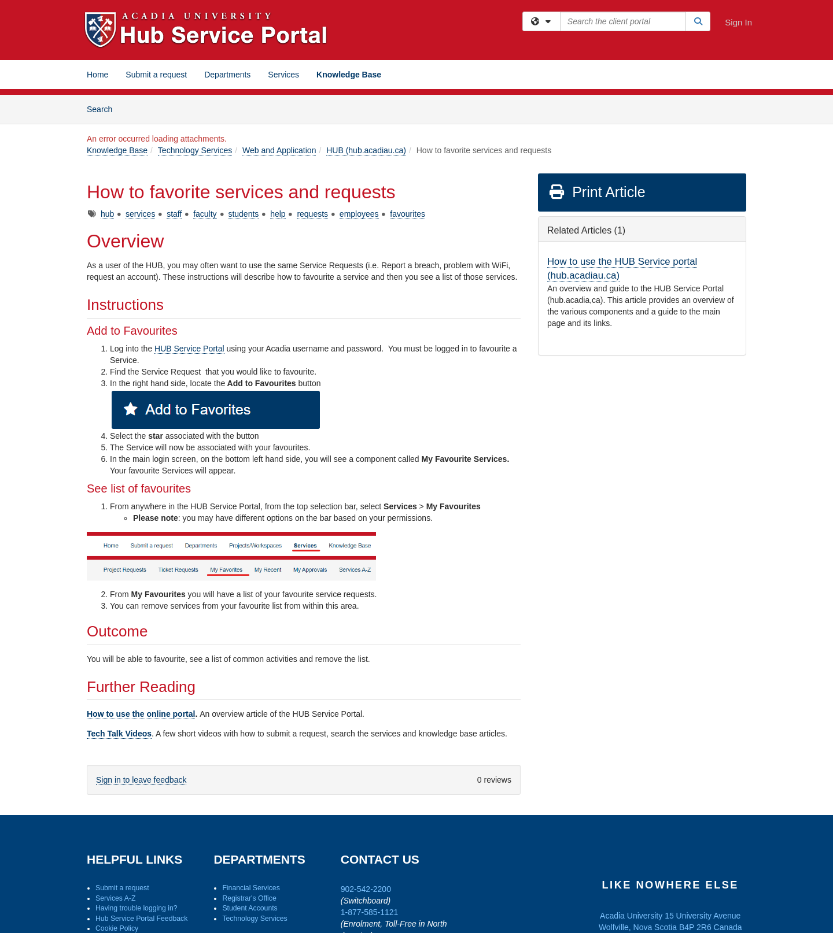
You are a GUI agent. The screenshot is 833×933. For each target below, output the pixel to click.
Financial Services (250, 888)
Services (283, 74)
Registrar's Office (249, 898)
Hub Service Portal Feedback (141, 919)
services (140, 214)
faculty (204, 214)
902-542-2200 (366, 889)
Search (104, 108)
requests (312, 214)
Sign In (738, 22)
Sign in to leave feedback (141, 779)
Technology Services (195, 150)
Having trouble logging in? (136, 908)
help (277, 214)
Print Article (597, 192)
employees (359, 214)
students (243, 214)
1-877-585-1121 (370, 912)
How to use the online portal (141, 714)
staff (174, 214)
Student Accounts (249, 908)
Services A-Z (115, 898)
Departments (227, 74)
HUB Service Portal (189, 348)
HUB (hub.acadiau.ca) (366, 150)
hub (107, 214)
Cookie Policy (116, 928)
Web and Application (279, 150)
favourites (407, 214)
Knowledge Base (348, 74)
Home (97, 74)
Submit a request (156, 74)
